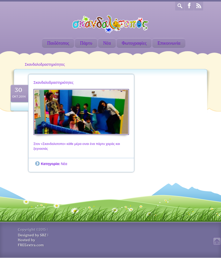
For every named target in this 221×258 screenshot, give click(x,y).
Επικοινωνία (168, 43)
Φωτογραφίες (134, 43)
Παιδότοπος (58, 43)
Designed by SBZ (32, 235)
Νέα (107, 43)
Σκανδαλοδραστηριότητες (53, 82)
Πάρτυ (86, 43)
